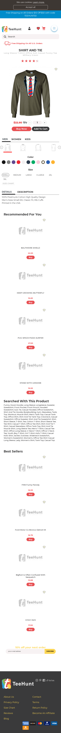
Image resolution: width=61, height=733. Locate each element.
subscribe (50, 651)
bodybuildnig (30, 412)
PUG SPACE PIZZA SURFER (30, 338)
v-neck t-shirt (34, 431)
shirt (54, 419)
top (5, 414)
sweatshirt (9, 407)
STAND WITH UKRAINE (30, 383)
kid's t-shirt (41, 433)
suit (16, 410)
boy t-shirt (19, 433)
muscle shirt (22, 414)
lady (18, 440)
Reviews (8, 713)
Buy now (21, 129)
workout (12, 414)
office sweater (21, 419)
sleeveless (46, 412)
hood (13, 405)
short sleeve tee (48, 421)
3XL (5, 179)
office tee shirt (33, 424)
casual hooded (29, 410)
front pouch (33, 407)
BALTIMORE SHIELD (30, 248)
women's (28, 438)
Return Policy (39, 707)
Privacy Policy (11, 702)
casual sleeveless (17, 426)
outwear (25, 435)
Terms (35, 702)
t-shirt (19, 421)
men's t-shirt (38, 428)
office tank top (33, 426)
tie (20, 410)
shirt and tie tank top (29, 417)
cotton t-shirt (33, 421)
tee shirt (8, 424)
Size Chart (9, 707)
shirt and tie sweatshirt (40, 419)
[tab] (8, 192)
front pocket (20, 407)
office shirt (13, 417)
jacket (17, 435)
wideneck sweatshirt (39, 435)
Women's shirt (28, 440)
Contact (36, 697)
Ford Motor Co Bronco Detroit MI (30, 530)
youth (10, 433)
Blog (6, 718)
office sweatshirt (45, 410)
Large (29, 175)
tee (24, 421)
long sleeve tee (23, 428)
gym (39, 412)
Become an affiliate (43, 713)
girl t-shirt (30, 433)
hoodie (19, 405)
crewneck (45, 417)
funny (7, 405)
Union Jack (30, 620)
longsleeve (41, 405)
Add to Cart (40, 129)
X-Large (40, 175)
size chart (8, 183)
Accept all (30, 7)
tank (54, 412)
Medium (17, 175)
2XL (50, 175)
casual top (49, 440)
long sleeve (29, 405)
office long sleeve (17, 431)
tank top (39, 440)
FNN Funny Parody (30, 485)
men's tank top (36, 414)
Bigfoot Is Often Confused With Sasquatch (30, 576)
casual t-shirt (18, 424)
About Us (9, 697)
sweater (51, 405)
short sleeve (9, 421)
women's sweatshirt (13, 438)
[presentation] (30, 659)
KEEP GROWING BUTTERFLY (30, 293)
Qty (25, 122)
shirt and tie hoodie (13, 412)
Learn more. (38, 2)
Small (6, 175)
